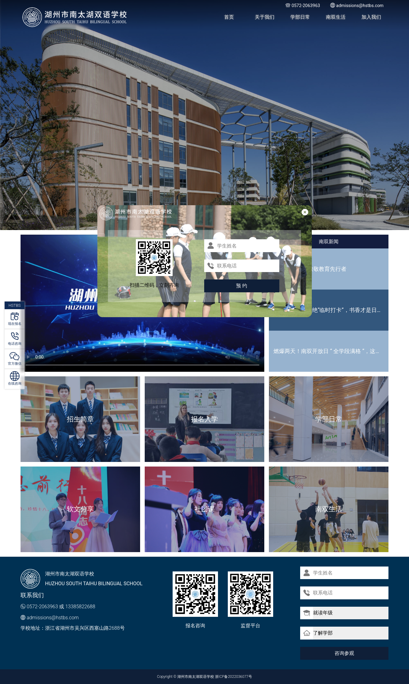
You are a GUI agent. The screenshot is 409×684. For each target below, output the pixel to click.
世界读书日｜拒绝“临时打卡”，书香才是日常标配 (330, 310)
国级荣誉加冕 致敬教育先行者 (309, 269)
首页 (229, 17)
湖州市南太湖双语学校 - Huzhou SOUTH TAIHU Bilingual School (75, 17)
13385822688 (80, 606)
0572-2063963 (42, 606)
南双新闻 (328, 241)
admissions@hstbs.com (53, 618)
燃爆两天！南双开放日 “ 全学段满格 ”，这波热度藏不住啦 (330, 351)
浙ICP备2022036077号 (233, 676)
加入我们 (371, 17)
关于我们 (264, 17)
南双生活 (336, 17)
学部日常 (300, 17)
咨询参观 (344, 653)
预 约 (241, 286)
